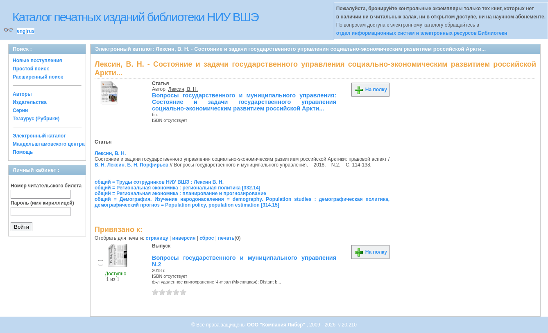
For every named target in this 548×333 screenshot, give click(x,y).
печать (226, 238)
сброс (206, 238)
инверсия (184, 238)
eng (21, 31)
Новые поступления (37, 60)
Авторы (22, 94)
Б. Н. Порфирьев (148, 165)
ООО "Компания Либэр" (276, 325)
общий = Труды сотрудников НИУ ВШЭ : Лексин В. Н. (159, 182)
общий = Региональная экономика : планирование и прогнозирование (180, 193)
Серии (20, 110)
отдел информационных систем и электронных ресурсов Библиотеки (421, 33)
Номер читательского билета (46, 186)
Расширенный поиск (38, 77)
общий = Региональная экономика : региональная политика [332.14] (177, 188)
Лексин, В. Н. (183, 89)
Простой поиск (31, 69)
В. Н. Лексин (110, 165)
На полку (370, 89)
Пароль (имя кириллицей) (42, 203)
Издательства (30, 102)
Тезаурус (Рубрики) (36, 119)
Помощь (23, 152)
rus (30, 31)
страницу (157, 238)
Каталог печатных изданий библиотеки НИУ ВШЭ (135, 17)
